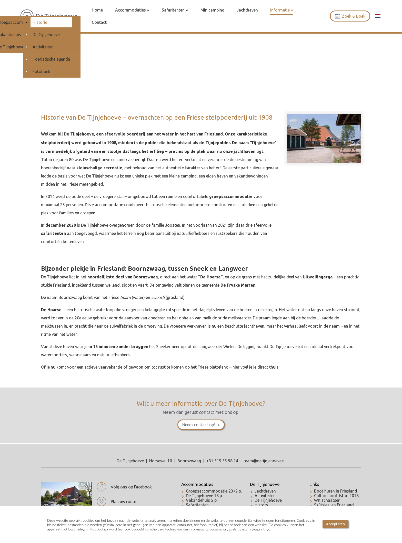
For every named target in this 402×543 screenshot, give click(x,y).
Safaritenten (197, 505)
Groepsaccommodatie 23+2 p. (214, 491)
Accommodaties (197, 484)
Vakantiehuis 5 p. (201, 500)
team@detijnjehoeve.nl (265, 460)
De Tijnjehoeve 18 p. (204, 495)
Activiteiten (265, 495)
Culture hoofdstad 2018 (336, 495)
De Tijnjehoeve (265, 484)
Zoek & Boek (350, 16)
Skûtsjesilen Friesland (334, 505)
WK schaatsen (327, 500)
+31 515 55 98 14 (222, 460)
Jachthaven (265, 491)
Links (314, 484)
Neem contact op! (198, 424)
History (261, 505)
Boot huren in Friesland (335, 491)
